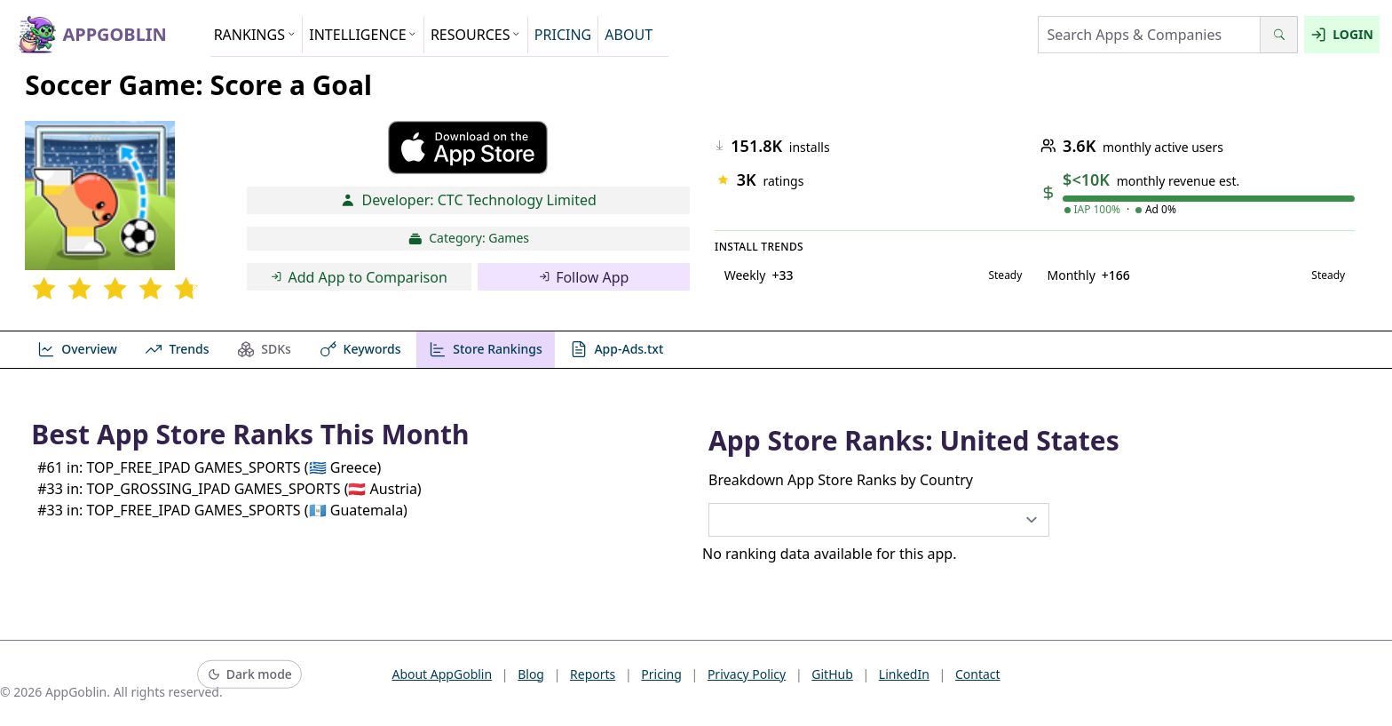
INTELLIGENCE (363, 34)
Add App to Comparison (359, 277)
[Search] (1279, 34)
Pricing (661, 674)
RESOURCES (476, 34)
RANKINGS (255, 34)
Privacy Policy (747, 674)
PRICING (562, 34)
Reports (592, 674)
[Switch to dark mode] (249, 675)
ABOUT (628, 34)
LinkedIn (904, 674)
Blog (531, 674)
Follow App (584, 277)
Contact (977, 674)
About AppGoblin (442, 674)
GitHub (832, 674)
